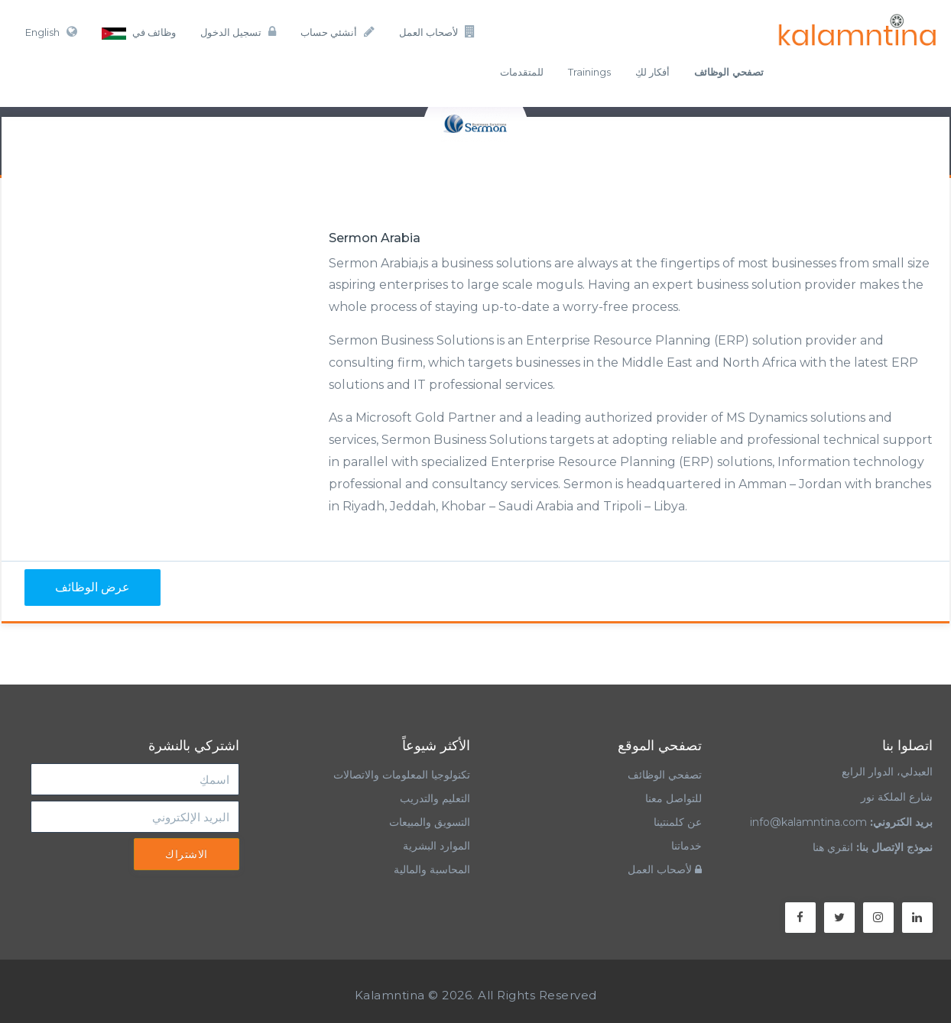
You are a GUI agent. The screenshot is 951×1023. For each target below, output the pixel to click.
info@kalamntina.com (808, 822)
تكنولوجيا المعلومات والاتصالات (400, 775)
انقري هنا (833, 847)
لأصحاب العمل (437, 31)
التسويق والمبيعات (429, 822)
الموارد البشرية (436, 846)
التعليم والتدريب (435, 798)
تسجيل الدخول (238, 31)
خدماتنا (686, 846)
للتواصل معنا (673, 798)
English (51, 31)
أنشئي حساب (337, 31)
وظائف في (139, 33)
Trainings (589, 72)
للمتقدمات (522, 72)
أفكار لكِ (652, 72)
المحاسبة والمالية (432, 869)
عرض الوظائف (92, 587)
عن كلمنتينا (678, 822)
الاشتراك (186, 854)
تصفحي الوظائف (665, 775)
